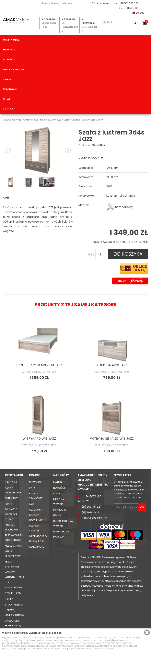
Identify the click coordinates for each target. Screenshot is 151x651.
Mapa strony (61, 531)
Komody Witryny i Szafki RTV (15, 577)
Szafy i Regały (13, 587)
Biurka (9, 599)
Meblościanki (13, 545)
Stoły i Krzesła (14, 604)
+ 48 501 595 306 (129, 8)
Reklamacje (36, 546)
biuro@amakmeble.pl (95, 518)
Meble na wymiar (13, 69)
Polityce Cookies (104, 648)
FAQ (31, 504)
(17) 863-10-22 (90, 512)
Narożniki (11, 482)
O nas (6, 98)
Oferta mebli (11, 39)
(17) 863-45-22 (91, 506)
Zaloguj (139, 12)
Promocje (10, 89)
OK (142, 507)
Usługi (7, 79)
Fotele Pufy (11, 498)
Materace (9, 49)
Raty (32, 487)
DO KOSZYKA (128, 254)
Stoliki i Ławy (13, 593)
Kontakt (9, 108)
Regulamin (35, 509)
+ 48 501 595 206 (128, 3)
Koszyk (146, 22)
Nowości (9, 59)
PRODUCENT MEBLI (16, 20)
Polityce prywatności (80, 648)
